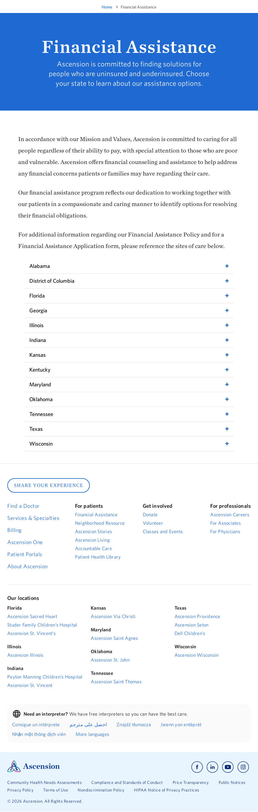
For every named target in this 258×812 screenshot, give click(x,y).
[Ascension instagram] (243, 767)
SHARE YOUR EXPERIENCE (48, 485)
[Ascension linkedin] (212, 767)
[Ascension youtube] (228, 767)
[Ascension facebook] (197, 767)
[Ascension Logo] (33, 771)
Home (107, 7)
